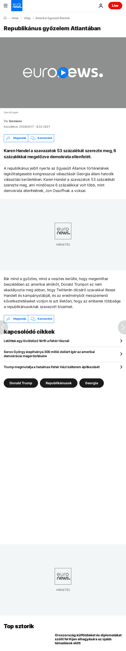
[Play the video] (63, 72)
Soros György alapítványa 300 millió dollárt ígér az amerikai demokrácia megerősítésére (49, 354)
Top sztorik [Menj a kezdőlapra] (19, 626)
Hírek (15, 18)
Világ (27, 18)
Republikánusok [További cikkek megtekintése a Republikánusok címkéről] (59, 383)
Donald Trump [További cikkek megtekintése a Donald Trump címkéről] (21, 383)
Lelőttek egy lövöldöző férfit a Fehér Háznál (36, 341)
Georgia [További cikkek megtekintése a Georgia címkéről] (91, 383)
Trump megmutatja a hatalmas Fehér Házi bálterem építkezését (51, 367)
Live (115, 5)
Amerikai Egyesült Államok (52, 18)
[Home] (5, 18)
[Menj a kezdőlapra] (16, 5)
